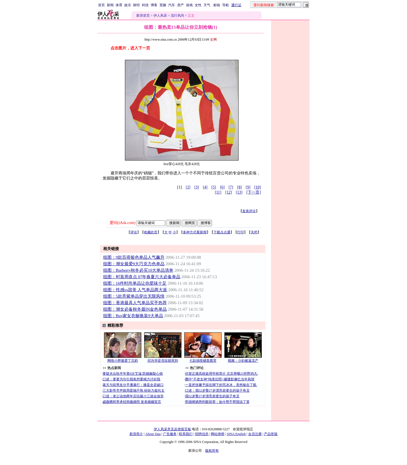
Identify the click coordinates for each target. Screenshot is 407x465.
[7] (231, 187)
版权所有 (212, 451)
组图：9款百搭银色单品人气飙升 (133, 257)
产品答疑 (271, 434)
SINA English (236, 434)
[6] (222, 187)
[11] (218, 192)
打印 (240, 232)
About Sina (153, 434)
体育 (119, 5)
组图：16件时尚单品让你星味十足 (135, 283)
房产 (180, 5)
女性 (198, 5)
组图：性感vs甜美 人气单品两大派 (135, 290)
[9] (248, 187)
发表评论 (249, 211)
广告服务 (170, 434)
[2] (188, 187)
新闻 (110, 5)
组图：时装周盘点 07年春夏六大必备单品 (142, 277)
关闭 (254, 232)
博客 (154, 5)
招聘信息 (202, 434)
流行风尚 (177, 15)
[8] (239, 187)
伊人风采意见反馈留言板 (172, 429)
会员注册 (255, 434)
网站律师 (217, 434)
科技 (145, 5)
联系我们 (185, 434)
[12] (228, 192)
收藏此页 (150, 232)
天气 (207, 5)
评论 (133, 232)
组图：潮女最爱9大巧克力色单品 (133, 264)
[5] (213, 187)
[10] (257, 187)
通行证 (236, 5)
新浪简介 (136, 434)
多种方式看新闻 (195, 232)
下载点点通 (221, 232)
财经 (136, 5)
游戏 (189, 5)
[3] (196, 187)
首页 (101, 5)
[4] (205, 187)
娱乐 (127, 5)
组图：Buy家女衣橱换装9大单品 (133, 315)
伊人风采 (160, 15)
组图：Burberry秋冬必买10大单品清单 (138, 270)
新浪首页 (143, 15)
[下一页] (253, 192)
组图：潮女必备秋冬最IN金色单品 (135, 309)
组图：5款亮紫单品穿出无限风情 (133, 296)
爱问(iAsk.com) (122, 223)
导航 (225, 5)
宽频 (162, 5)
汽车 (171, 5)
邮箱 (216, 5)
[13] (239, 192)
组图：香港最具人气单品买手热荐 (135, 303)
